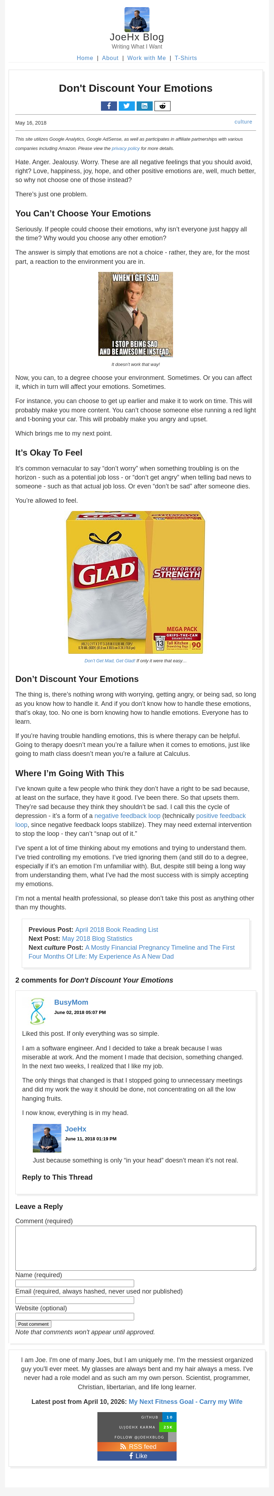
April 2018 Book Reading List (116, 929)
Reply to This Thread (57, 1177)
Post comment (33, 1332)
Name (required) (38, 1283)
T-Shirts (186, 58)
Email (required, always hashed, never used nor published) (99, 1300)
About (110, 58)
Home (85, 58)
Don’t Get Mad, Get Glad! (110, 660)
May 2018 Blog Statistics (97, 938)
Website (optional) (41, 1316)
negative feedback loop (128, 815)
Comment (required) (44, 1221)
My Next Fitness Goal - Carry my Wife (186, 1410)
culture (244, 122)
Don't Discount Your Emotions (136, 88)
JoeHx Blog (137, 36)
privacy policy (126, 148)
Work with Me (146, 58)
